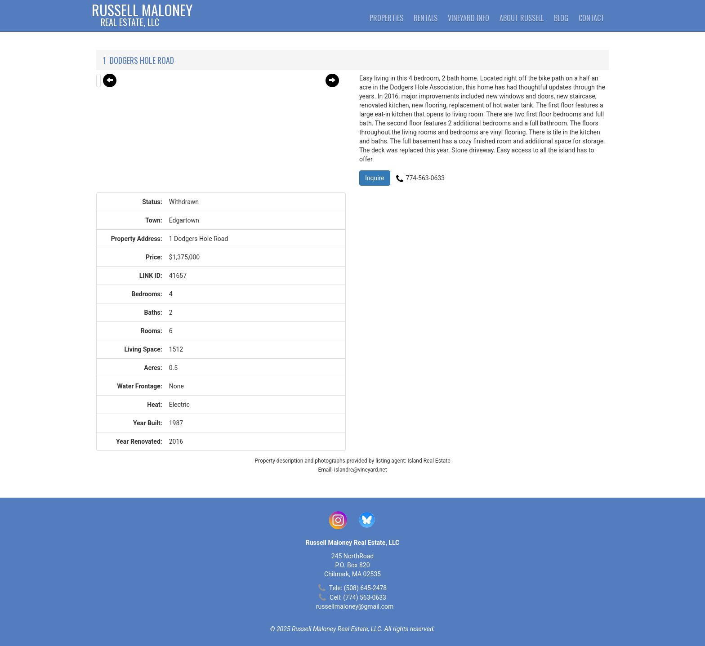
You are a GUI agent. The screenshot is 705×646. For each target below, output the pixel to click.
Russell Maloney (142, 15)
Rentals (425, 18)
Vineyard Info (468, 18)
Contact (591, 18)
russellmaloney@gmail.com (355, 606)
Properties (386, 18)
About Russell (522, 18)
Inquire (374, 178)
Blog (561, 18)
